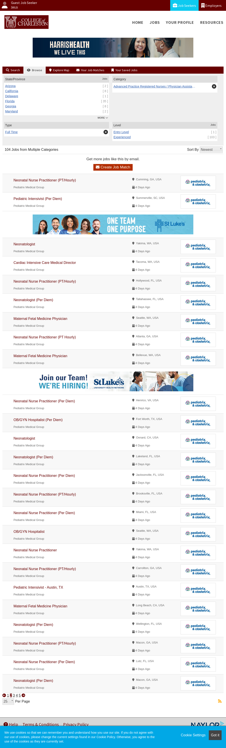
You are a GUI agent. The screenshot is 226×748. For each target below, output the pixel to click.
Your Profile (180, 22)
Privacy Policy (76, 724)
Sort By (193, 149)
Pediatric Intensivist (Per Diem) (37, 199)
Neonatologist (24, 244)
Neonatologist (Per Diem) (33, 300)
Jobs (155, 22)
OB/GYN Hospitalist (28, 531)
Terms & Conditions (41, 724)
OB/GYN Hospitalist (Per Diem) (37, 420)
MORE (103, 117)
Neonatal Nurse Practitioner (35, 550)
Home (137, 22)
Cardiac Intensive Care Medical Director (44, 263)
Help (11, 724)
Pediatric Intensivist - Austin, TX (38, 587)
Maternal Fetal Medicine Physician (40, 319)
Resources (211, 22)
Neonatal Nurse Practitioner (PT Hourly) (44, 337)
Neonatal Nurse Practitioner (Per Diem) (44, 401)
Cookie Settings (193, 735)
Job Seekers (184, 5)
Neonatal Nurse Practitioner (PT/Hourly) (44, 180)
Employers (211, 5)
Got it (215, 735)
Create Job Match (113, 167)
